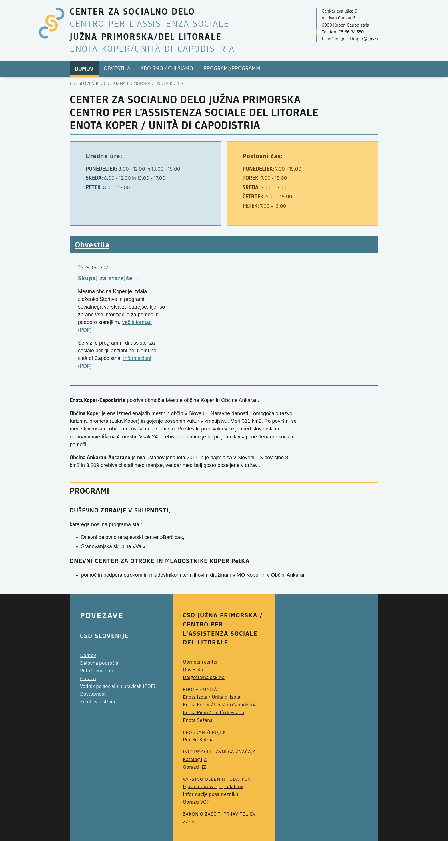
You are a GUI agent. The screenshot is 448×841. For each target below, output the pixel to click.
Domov (88, 655)
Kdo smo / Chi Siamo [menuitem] (167, 68)
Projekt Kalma (198, 740)
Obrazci (88, 679)
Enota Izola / (211, 697)
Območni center (200, 662)
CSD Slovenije (85, 83)
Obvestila (92, 244)
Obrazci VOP (196, 802)
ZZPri (188, 822)
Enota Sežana (198, 720)
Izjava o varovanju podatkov (213, 787)
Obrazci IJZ (194, 767)
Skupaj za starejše (105, 278)
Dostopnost (93, 694)
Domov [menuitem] (84, 68)
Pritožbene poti (96, 671)
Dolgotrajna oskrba (204, 677)
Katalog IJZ (195, 759)
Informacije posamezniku (210, 794)
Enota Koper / (220, 705)
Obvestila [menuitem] (117, 68)
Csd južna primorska (127, 83)
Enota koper (169, 83)
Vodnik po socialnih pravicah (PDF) (117, 686)
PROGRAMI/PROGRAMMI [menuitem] (232, 68)
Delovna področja (99, 663)
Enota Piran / (213, 713)
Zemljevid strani (97, 702)
